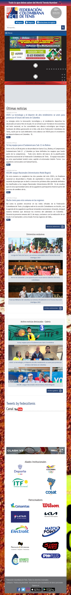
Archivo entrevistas (53, 308)
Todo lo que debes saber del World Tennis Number (35, 2)
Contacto (9, 582)
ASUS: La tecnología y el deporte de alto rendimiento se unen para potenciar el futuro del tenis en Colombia (35, 116)
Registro (30, 22)
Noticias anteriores (55, 226)
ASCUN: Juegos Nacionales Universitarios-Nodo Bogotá (28, 172)
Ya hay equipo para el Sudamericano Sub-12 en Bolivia (28, 145)
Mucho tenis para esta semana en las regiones (25, 200)
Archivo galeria (55, 390)
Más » (8, 137)
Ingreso (19, 22)
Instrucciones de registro (46, 22)
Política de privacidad (21, 582)
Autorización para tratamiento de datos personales (46, 582)
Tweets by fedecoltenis (20, 403)
